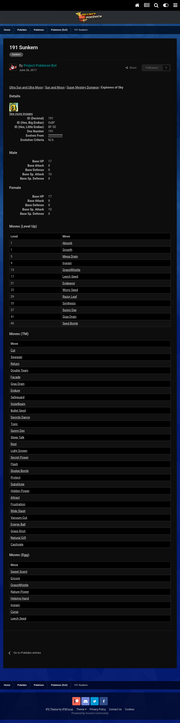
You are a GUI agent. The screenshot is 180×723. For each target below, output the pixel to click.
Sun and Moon (55, 87)
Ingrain (67, 263)
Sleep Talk (17, 437)
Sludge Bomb (20, 471)
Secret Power (20, 457)
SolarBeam (18, 404)
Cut (13, 350)
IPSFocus (67, 709)
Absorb (67, 243)
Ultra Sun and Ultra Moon (26, 87)
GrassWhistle (71, 270)
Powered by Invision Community (90, 713)
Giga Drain (69, 316)
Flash (14, 464)
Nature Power (20, 591)
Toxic (14, 424)
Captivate (17, 544)
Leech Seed (70, 276)
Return (15, 363)
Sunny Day (70, 310)
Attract (15, 497)
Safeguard (17, 397)
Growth (67, 250)
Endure (15, 390)
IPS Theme (52, 709)
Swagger (16, 357)
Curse (14, 612)
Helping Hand (20, 598)
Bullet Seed (18, 410)
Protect (15, 477)
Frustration (18, 504)
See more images (21, 113)
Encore (15, 578)
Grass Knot (18, 531)
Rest (14, 444)
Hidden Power (20, 491)
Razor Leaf (70, 296)
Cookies (129, 709)
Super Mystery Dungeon (83, 87)
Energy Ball (18, 524)
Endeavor (69, 283)
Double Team (19, 370)
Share (131, 67)
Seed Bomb (70, 323)
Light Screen (19, 450)
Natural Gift (18, 537)
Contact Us (115, 709)
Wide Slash (18, 511)
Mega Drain (70, 256)
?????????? (55, 135)
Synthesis (69, 303)
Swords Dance (20, 417)
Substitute (17, 484)
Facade (15, 377)
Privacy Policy (98, 709)
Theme (81, 709)
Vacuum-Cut (19, 517)
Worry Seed (70, 290)
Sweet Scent (19, 571)
